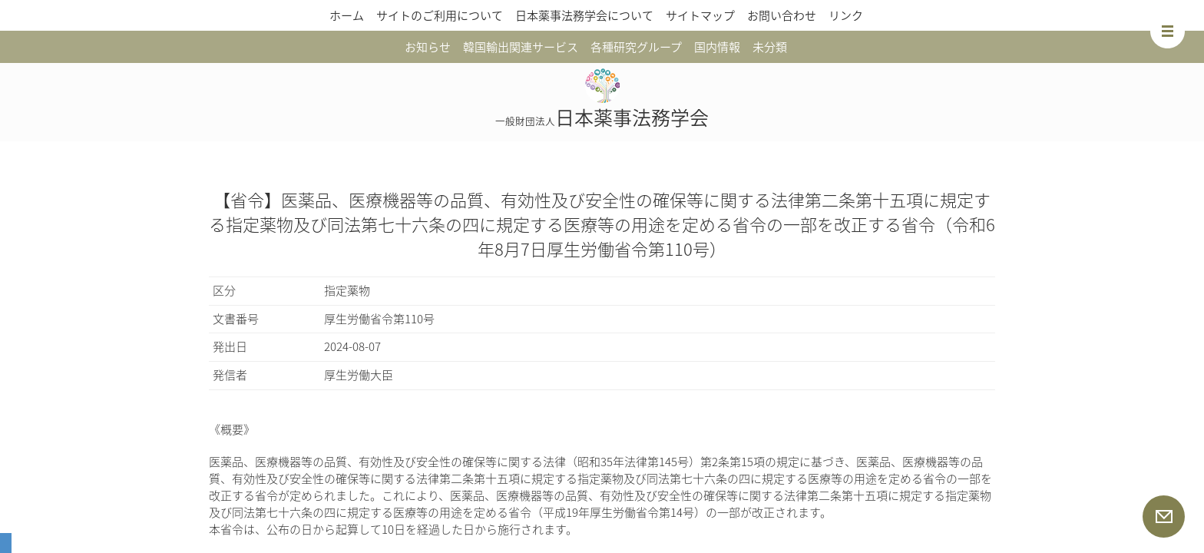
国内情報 (717, 46)
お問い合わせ (781, 15)
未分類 (769, 46)
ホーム (346, 15)
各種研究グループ (636, 46)
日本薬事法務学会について (584, 15)
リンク (846, 15)
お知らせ (428, 46)
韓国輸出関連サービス (520, 46)
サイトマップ (700, 15)
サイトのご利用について (439, 15)
